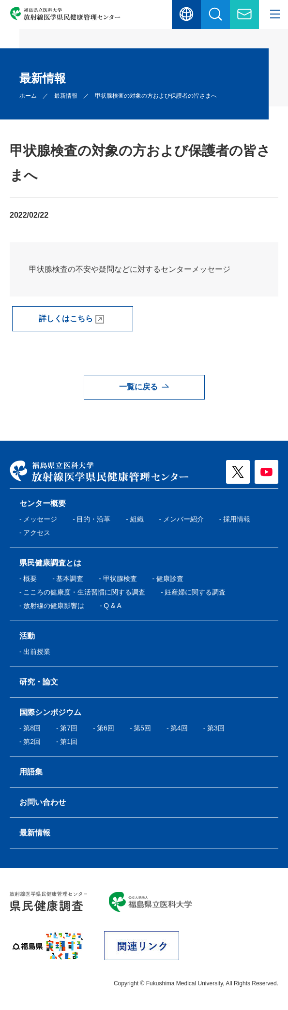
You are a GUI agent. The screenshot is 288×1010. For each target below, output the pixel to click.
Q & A (112, 605)
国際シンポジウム (50, 712)
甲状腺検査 (120, 578)
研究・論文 (38, 682)
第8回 (32, 728)
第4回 (179, 728)
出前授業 (36, 651)
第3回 (216, 728)
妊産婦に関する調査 (195, 592)
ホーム (28, 95)
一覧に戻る (138, 387)
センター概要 (42, 503)
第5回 (142, 728)
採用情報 (236, 519)
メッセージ (40, 519)
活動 (27, 636)
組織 (137, 519)
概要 (30, 578)
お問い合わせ (42, 802)
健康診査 (169, 578)
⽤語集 (31, 772)
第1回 (68, 741)
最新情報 (65, 95)
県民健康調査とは (50, 563)
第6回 (105, 728)
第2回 (32, 741)
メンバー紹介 (183, 519)
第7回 (68, 728)
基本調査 (69, 578)
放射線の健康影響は (53, 605)
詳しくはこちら (66, 318)
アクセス (36, 532)
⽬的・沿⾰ (93, 519)
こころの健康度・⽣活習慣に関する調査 (84, 592)
